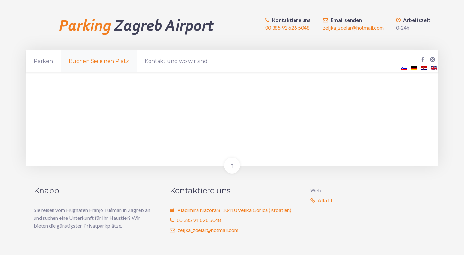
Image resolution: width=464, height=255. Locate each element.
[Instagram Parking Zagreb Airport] (432, 59)
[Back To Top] (232, 166)
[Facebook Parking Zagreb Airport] (423, 59)
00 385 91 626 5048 (287, 28)
